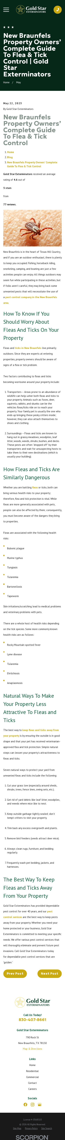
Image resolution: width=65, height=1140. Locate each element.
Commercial (32, 1077)
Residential (32, 1071)
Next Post (49, 973)
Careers (32, 1089)
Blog (10, 157)
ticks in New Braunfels (28, 348)
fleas (35, 487)
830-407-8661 (32, 1019)
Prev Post (15, 973)
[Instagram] (32, 1104)
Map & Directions (32, 1048)
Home (10, 152)
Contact (32, 1083)
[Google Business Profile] (39, 1104)
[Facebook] (25, 1104)
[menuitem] (17, 1128)
